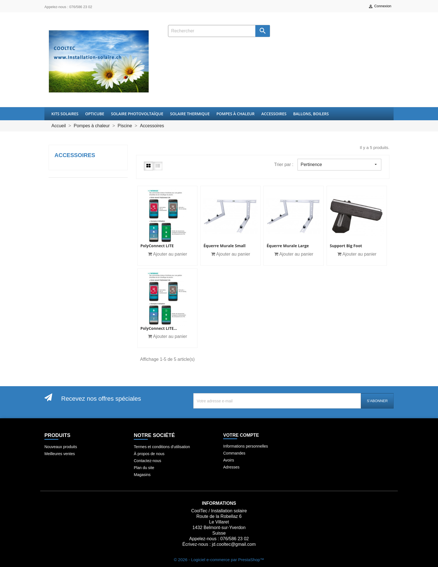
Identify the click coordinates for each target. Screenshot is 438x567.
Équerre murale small (224, 245)
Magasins (142, 474)
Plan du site (144, 467)
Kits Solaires (64, 113)
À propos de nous (149, 453)
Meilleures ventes (59, 453)
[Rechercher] (219, 31)
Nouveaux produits (60, 447)
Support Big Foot (346, 245)
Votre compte (241, 435)
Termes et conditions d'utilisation (162, 447)
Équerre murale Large (287, 245)
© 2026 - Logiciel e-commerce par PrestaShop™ (219, 559)
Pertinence (339, 164)
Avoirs (228, 460)
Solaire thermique (190, 113)
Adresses (231, 467)
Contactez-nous (147, 460)
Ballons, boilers (311, 113)
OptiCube (94, 113)
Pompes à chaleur (235, 113)
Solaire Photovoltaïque (137, 113)
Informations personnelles (245, 446)
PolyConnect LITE (157, 245)
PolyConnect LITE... (159, 328)
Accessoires (273, 113)
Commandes (234, 453)
